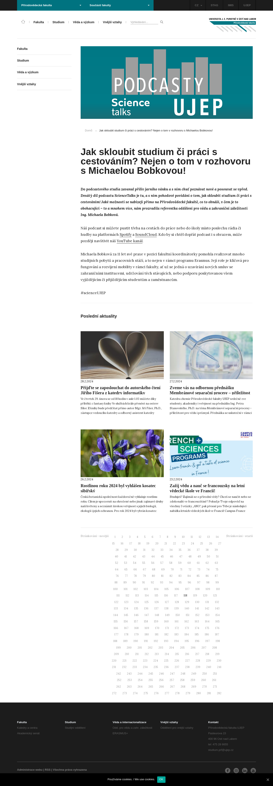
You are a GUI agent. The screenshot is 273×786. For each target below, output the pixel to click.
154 (217, 615)
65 (126, 569)
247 (172, 673)
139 (176, 608)
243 (129, 673)
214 (167, 654)
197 (207, 641)
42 (134, 556)
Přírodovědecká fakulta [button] (51, 5)
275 (146, 693)
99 (217, 582)
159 (156, 621)
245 (150, 673)
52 (116, 563)
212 (147, 654)
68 (153, 569)
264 (140, 686)
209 (116, 654)
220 (114, 660)
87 (216, 576)
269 (193, 686)
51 (217, 556)
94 (171, 582)
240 (208, 667)
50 (208, 556)
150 (178, 615)
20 (156, 543)
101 (126, 589)
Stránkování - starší (239, 536)
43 (143, 556)
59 (180, 563)
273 (124, 693)
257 (172, 680)
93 (161, 582)
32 (152, 550)
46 (171, 556)
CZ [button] (198, 5)
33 (161, 550)
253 (129, 680)
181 (156, 634)
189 (125, 641)
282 (219, 693)
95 (180, 582)
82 (171, 576)
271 (215, 686)
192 (156, 641)
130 (197, 602)
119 (195, 595)
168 (136, 628)
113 (137, 595)
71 (181, 569)
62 (207, 563)
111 (118, 595)
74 (207, 569)
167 (126, 628)
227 (187, 660)
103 (146, 589)
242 (118, 673)
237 (177, 667)
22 (174, 543)
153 (207, 615)
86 (207, 576)
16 (122, 543)
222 (134, 660)
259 (192, 680)
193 (166, 641)
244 (140, 673)
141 (197, 608)
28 (117, 550)
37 (198, 550)
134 (126, 608)
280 (198, 693)
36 (189, 550)
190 (136, 641)
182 (166, 634)
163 (197, 621)
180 (147, 634)
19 (148, 543)
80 (153, 576)
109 (208, 589)
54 (134, 563)
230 (219, 660)
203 (160, 647)
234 (145, 667)
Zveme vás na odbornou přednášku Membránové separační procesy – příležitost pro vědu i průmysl (210, 392)
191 (146, 641)
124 (136, 602)
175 (207, 628)
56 (152, 563)
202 (150, 647)
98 (207, 582)
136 (146, 608)
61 (198, 563)
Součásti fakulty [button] (120, 5)
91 (143, 582)
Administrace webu (29, 769)
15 (113, 543)
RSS (48, 769)
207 (204, 647)
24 (192, 543)
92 (152, 582)
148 (157, 615)
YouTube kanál (129, 241)
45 (162, 556)
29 (126, 550)
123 (126, 602)
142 (207, 608)
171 (167, 628)
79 (144, 576)
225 (166, 660)
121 (215, 595)
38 (207, 550)
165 (217, 621)
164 (207, 621)
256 (161, 680)
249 (193, 673)
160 (166, 621)
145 (126, 615)
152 (197, 615)
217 (197, 654)
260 (203, 680)
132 (217, 602)
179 (136, 634)
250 (204, 673)
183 (176, 634)
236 (166, 667)
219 (217, 654)
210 (127, 654)
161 (177, 621)
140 (187, 608)
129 (187, 602)
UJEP (247, 5)
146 (136, 615)
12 (200, 537)
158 (146, 621)
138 (166, 608)
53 (125, 563)
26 (210, 543)
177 (116, 634)
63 (216, 563)
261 (214, 680)
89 (125, 582)
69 (163, 569)
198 (218, 641)
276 (156, 693)
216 (187, 654)
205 (182, 647)
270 (204, 686)
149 (167, 615)
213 (157, 654)
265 (150, 686)
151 (187, 615)
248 (183, 673)
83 (180, 576)
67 (144, 569)
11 (192, 537)
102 (136, 589)
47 (180, 556)
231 (114, 667)
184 (186, 634)
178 (126, 634)
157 (136, 621)
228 (198, 660)
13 (208, 537)
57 (161, 563)
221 (124, 660)
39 (216, 550)
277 (167, 693)
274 (135, 693)
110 (218, 589)
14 (217, 537)
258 (182, 680)
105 (166, 589)
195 (187, 641)
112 (127, 595)
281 (209, 693)
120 (205, 595)
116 (166, 595)
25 (201, 543)
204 (171, 647)
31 (144, 550)
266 (161, 686)
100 (115, 589)
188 (115, 641)
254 (140, 680)
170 (157, 628)
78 (135, 576)
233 (134, 667)
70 (172, 569)
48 (190, 556)
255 (150, 680)
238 (187, 667)
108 (197, 589)
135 (136, 608)
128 (177, 602)
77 (126, 576)
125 (147, 602)
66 (135, 569)
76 (117, 576)
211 (137, 654)
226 (176, 660)
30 (135, 550)
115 (156, 595)
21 (165, 543)
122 (116, 602)
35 (180, 550)
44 (153, 556)
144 (115, 615)
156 (126, 621)
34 (171, 550)
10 (183, 537)
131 (207, 602)
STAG (214, 5)
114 (147, 595)
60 (189, 563)
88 (116, 582)
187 (217, 634)
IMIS (231, 5)
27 (219, 543)
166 (116, 628)
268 (183, 686)
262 (118, 686)
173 (187, 628)
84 (189, 576)
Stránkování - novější (95, 536)
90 (134, 582)
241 (219, 667)
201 (140, 647)
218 (207, 654)
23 (183, 543)
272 (114, 693)
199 (118, 647)
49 (199, 556)
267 (172, 686)
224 (155, 660)
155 (116, 621)
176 (217, 628)
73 (198, 569)
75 (216, 569)
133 (116, 608)
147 (147, 615)
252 (119, 680)
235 (156, 667)
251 (215, 673)
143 (217, 608)
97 (198, 582)
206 (193, 647)
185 (197, 634)
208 (214, 647)
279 (188, 693)
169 (147, 628)
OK (161, 779)
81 (162, 576)
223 (145, 660)
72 (189, 569)
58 (170, 563)
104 (156, 589)
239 (198, 667)
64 (116, 569)
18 (139, 543)
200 (129, 647)
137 (156, 608)
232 (124, 667)
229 (208, 660)
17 (130, 543)
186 (207, 634)
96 (189, 582)
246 (161, 673)
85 (198, 576)
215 (177, 654)
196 (197, 641)
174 (197, 628)
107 (187, 589)
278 (177, 693)
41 (125, 556)
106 (177, 589)
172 (177, 628)
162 (186, 621)
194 (176, 641)
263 (129, 686)
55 (143, 563)
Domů (88, 130)
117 (176, 595)
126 (157, 602)
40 (116, 556)
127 (167, 602)
